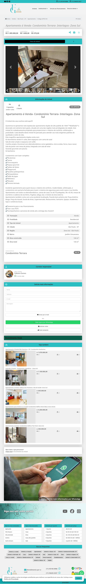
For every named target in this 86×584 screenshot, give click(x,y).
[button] (11, 67)
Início (7, 19)
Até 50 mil (69, 529)
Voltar (78, 19)
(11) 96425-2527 (76, 1)
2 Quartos (49, 532)
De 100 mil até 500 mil (72, 535)
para (13, 551)
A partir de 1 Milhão (72, 541)
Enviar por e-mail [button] (43, 315)
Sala (26, 541)
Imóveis (34, 8)
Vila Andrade (9, 535)
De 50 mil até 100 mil (72, 532)
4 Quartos (49, 538)
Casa (26, 532)
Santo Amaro (9, 541)
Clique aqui (9, 451)
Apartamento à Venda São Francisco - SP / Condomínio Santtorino (25, 349)
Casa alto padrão (30, 538)
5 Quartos (49, 541)
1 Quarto (48, 529)
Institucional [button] (42, 8)
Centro (7, 538)
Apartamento (32, 19)
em (49, 551)
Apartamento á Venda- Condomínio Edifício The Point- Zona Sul (25, 426)
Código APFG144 (42, 19)
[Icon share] (5, 2)
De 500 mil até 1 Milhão (73, 538)
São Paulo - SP (21, 19)
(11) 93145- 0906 (19, 276)
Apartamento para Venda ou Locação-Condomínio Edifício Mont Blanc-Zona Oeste (30, 407)
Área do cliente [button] (71, 8)
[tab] (11, 41)
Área (26, 535)
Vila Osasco (8, 532)
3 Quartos (49, 535)
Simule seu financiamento (58, 8)
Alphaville (8, 529)
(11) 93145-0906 (63, 1)
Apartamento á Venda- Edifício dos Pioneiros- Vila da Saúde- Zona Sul (26, 387)
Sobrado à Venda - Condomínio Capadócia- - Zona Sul (22, 368)
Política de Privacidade (11, 579)
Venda (14, 19)
